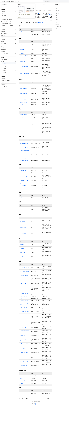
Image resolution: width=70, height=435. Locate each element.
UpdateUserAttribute (23, 384)
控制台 (59, 1)
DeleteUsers (22, 382)
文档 (54, 1)
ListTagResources (23, 237)
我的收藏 (49, 14)
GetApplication (22, 176)
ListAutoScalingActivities (24, 161)
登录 (66, 1)
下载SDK (49, 18)
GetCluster (22, 57)
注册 (62, 1)
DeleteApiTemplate (23, 106)
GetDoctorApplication (24, 369)
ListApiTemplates (23, 99)
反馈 (37, 407)
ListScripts (22, 252)
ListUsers (21, 387)
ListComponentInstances (24, 191)
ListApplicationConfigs (24, 184)
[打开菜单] (2, 2)
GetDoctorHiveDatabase (24, 275)
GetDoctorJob (22, 352)
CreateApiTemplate (23, 92)
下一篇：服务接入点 (47, 402)
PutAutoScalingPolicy (24, 147)
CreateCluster (22, 53)
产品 (15, 1)
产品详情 (43, 14)
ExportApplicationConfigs (24, 396)
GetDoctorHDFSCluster (24, 365)
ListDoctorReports (23, 331)
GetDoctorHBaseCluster (24, 315)
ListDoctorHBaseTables (24, 297)
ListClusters (22, 61)
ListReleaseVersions (23, 35)
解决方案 (19, 1)
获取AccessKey (40, 26)
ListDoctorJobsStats (23, 326)
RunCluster (22, 48)
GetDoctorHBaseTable (24, 304)
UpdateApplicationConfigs (24, 186)
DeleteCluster (22, 65)
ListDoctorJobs (22, 339)
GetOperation (22, 201)
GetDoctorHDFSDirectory (24, 320)
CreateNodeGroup (23, 118)
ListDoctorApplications (24, 356)
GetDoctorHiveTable (23, 287)
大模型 (12, 1)
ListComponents (23, 189)
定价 (25, 1)
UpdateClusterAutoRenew (24, 77)
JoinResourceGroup (23, 212)
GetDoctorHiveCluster (24, 279)
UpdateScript (22, 256)
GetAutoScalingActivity (24, 164)
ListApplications (23, 174)
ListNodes (22, 135)
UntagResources (23, 231)
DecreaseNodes (23, 131)
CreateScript (22, 248)
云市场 (29, 1)
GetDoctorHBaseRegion (24, 311)
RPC (39, 17)
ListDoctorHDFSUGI (23, 292)
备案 (56, 1)
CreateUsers (22, 379)
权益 (23, 1)
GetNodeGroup (22, 124)
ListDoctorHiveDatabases (24, 271)
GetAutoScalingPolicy (24, 150)
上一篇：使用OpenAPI (24, 402)
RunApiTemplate (23, 108)
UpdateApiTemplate (23, 97)
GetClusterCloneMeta (24, 70)
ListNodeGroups (23, 121)
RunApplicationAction (24, 180)
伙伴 (32, 1)
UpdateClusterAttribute (24, 59)
